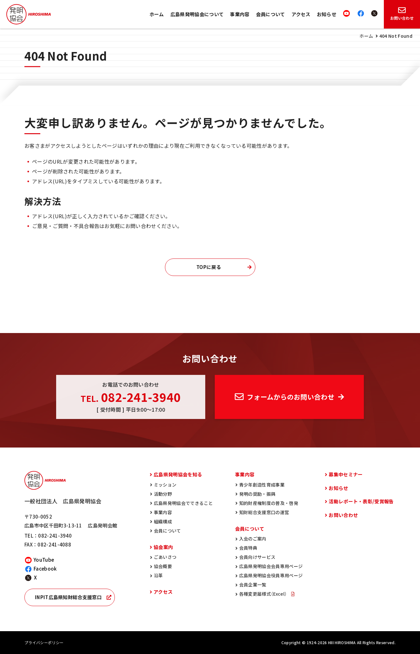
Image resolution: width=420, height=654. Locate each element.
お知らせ (326, 14)
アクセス (301, 14)
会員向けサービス (257, 557)
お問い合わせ (343, 515)
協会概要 (163, 566)
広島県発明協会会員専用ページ (271, 566)
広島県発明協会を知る (178, 474)
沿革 (158, 575)
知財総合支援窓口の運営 (264, 512)
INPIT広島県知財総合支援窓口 (68, 597)
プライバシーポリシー (43, 642)
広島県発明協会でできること (183, 503)
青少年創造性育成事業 (262, 484)
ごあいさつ (165, 557)
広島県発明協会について (197, 14)
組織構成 (163, 521)
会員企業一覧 (252, 584)
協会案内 (163, 547)
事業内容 (239, 14)
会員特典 (248, 548)
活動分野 (163, 494)
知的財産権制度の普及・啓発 (268, 503)
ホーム (156, 14)
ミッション (165, 484)
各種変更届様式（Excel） (263, 594)
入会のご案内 (252, 538)
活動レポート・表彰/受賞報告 (361, 501)
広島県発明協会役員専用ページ (271, 575)
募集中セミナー (346, 474)
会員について (270, 14)
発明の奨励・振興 (257, 494)
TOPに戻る (208, 267)
